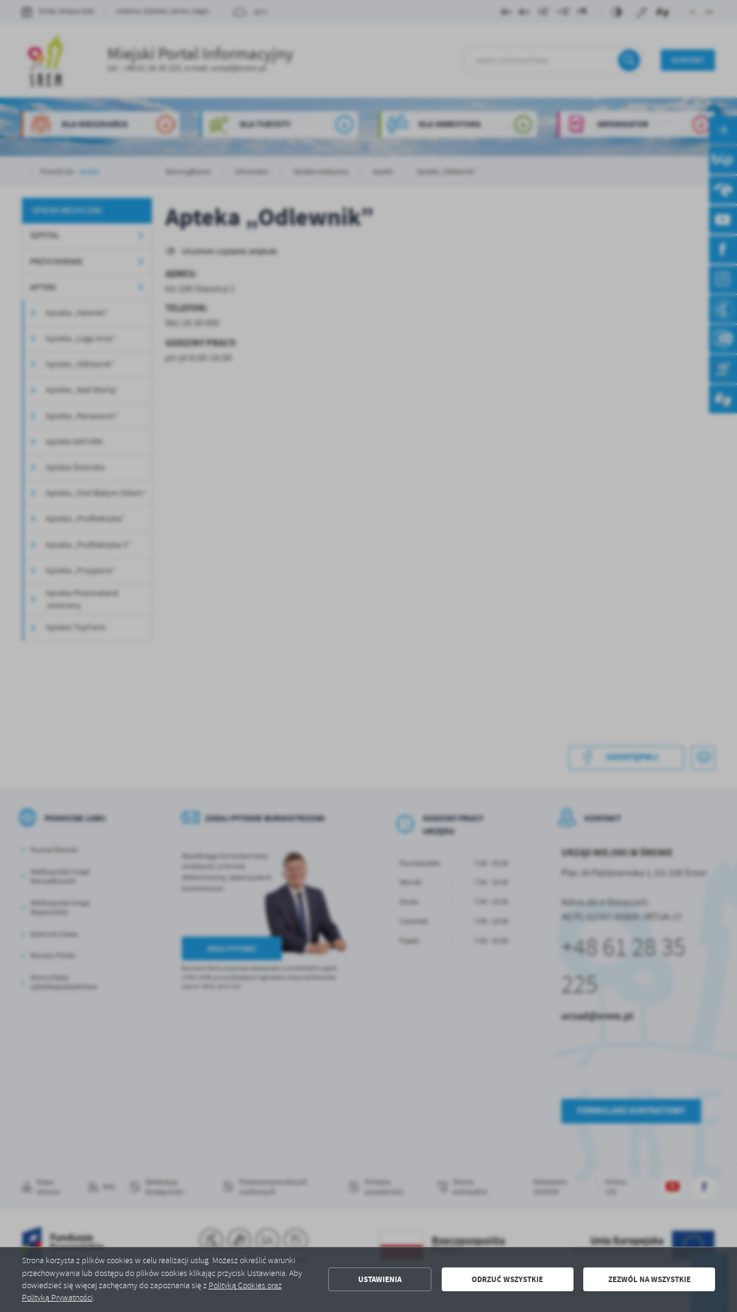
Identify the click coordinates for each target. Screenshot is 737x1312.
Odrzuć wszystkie (507, 1279)
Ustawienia (379, 1279)
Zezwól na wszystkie (649, 1279)
